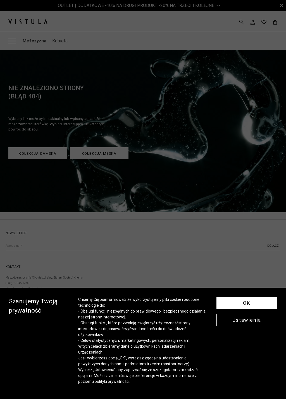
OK (246, 303)
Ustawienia (246, 320)
